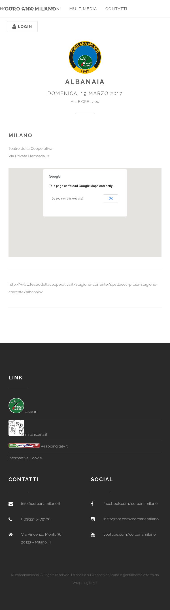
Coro (27, 8)
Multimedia (83, 8)
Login (22, 26)
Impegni (51, 8)
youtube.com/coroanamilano (129, 534)
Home (6, 8)
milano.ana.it (27, 434)
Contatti (116, 8)
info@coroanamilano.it (40, 503)
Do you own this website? (67, 198)
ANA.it (22, 412)
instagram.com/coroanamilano (131, 519)
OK (111, 198)
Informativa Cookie (25, 458)
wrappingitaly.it (38, 446)
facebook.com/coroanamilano (130, 503)
